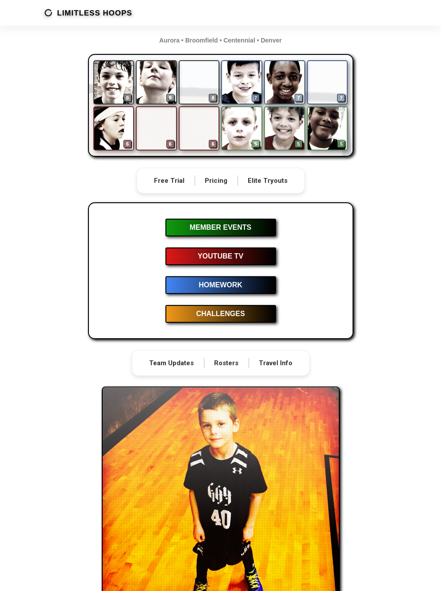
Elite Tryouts (268, 181)
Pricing (216, 181)
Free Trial (169, 181)
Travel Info (275, 363)
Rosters (226, 363)
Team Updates (171, 363)
